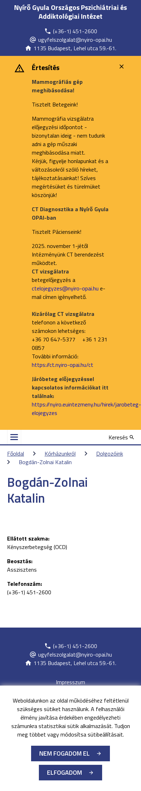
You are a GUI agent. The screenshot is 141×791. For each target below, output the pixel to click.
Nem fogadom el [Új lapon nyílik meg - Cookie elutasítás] (64, 753)
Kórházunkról (60, 453)
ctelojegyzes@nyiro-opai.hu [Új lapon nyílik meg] (65, 288)
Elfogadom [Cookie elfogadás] (64, 772)
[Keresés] (121, 437)
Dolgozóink (109, 453)
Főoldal (15, 453)
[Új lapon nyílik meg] (70, 31)
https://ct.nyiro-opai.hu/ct (62, 364)
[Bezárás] (122, 66)
